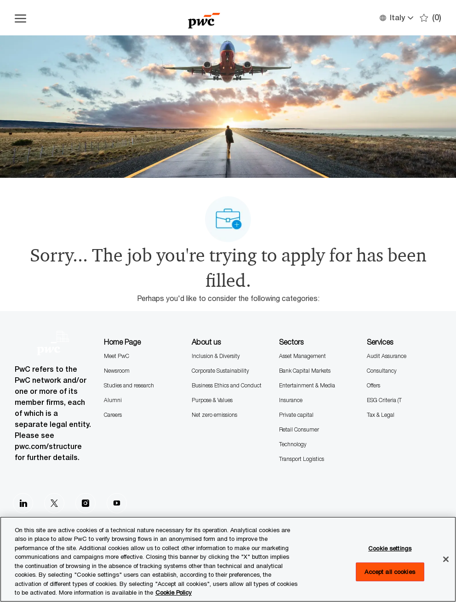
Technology (293, 444)
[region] (228, 559)
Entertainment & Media (307, 385)
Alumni (113, 400)
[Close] (446, 559)
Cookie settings (389, 548)
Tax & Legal (380, 414)
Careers (113, 414)
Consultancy (382, 370)
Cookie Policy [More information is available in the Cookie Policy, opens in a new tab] (173, 592)
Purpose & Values (212, 400)
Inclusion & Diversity (216, 355)
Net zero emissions (214, 414)
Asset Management (302, 355)
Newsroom (117, 370)
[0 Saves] (430, 17)
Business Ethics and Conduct (227, 385)
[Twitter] (54, 503)
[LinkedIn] (23, 503)
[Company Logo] (203, 18)
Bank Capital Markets (305, 370)
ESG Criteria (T (384, 400)
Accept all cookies (390, 571)
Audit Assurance (386, 355)
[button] (396, 17)
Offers (373, 385)
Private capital (296, 414)
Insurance (290, 400)
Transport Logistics (301, 458)
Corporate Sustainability (220, 370)
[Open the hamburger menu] (20, 18)
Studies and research (129, 385)
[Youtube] (117, 503)
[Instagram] (85, 503)
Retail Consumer (299, 429)
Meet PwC (116, 355)
